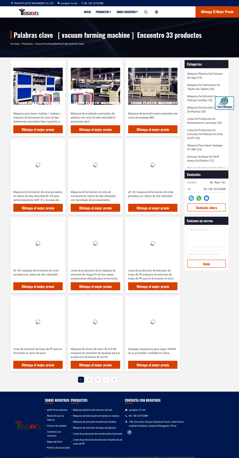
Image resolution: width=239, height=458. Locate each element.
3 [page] (97, 379)
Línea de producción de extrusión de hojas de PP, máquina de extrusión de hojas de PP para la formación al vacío (151, 274)
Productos (104, 12)
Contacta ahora (206, 207)
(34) (203, 87)
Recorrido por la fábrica (74, 416)
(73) (205, 75)
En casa (15, 43)
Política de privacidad (73, 439)
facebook (177, 436)
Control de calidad (71, 421)
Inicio (87, 12)
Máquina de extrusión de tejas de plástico (125, 427)
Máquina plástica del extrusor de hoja (123, 410)
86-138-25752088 (92, 3)
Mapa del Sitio (69, 433)
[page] (106, 380)
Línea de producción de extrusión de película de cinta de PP (128, 441)
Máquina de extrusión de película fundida (125, 421)
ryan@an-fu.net (67, 3)
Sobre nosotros (127, 12)
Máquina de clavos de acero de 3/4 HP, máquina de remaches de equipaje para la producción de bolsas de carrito (95, 353)
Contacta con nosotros (74, 427)
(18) (202, 98)
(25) (204, 120)
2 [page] (89, 379)
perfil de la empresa (72, 410)
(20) (205, 109)
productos (27, 43)
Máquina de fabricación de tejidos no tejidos (127, 416)
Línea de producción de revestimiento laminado (128, 433)
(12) (203, 158)
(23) (204, 147)
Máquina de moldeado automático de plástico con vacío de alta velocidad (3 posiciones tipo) (93, 117)
